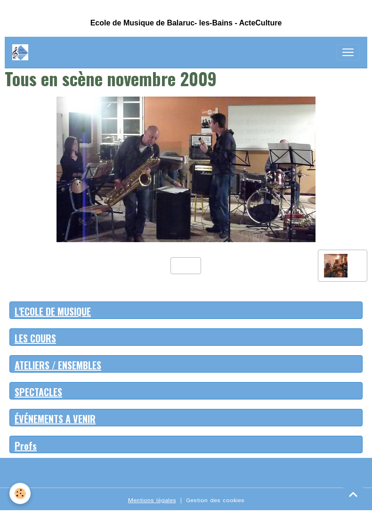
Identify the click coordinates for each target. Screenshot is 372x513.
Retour (186, 265)
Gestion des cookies (215, 500)
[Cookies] (20, 493)
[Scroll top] (353, 494)
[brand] (22, 52)
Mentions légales (152, 500)
